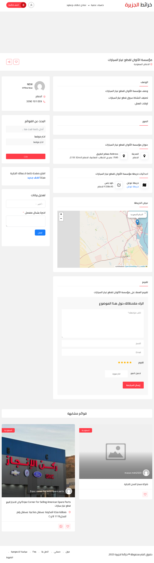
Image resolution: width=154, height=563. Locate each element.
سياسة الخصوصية (19, 551)
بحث (26, 156)
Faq (34, 551)
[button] (137, 222)
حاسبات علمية (97, 5)
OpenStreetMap (131, 266)
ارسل (40, 232)
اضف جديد (33, 178)
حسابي (57, 551)
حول (68, 551)
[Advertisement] (77, 31)
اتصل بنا (45, 551)
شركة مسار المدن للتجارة (136, 484)
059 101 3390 (35, 101)
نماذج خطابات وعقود (76, 5)
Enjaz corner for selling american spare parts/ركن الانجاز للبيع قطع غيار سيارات (38, 504)
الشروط (9, 557)
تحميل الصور (136, 373)
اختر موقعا (39, 136)
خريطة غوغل (133, 186)
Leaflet (143, 266)
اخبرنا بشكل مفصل (35, 213)
